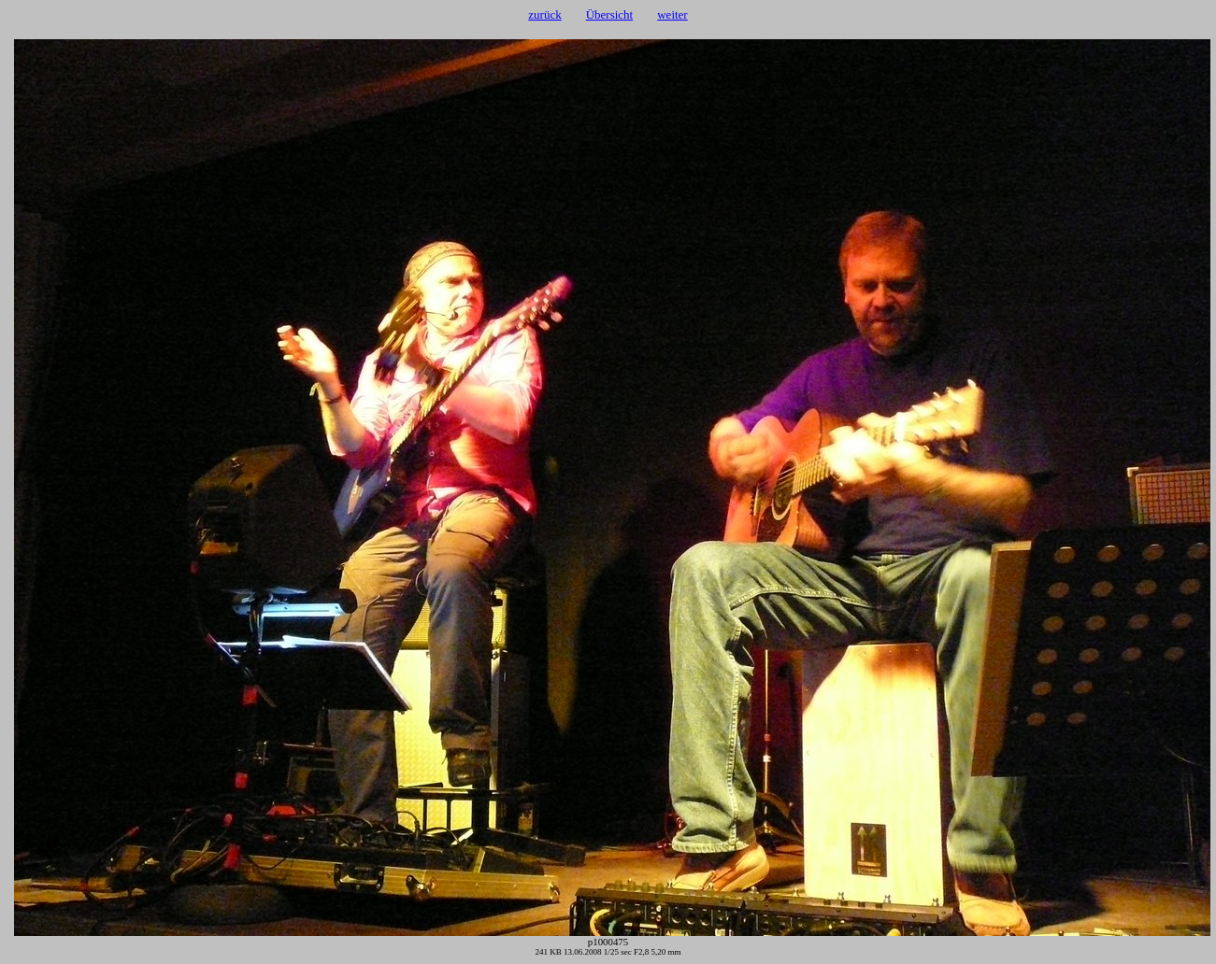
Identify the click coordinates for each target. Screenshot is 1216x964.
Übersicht (610, 14)
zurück (544, 14)
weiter (672, 14)
